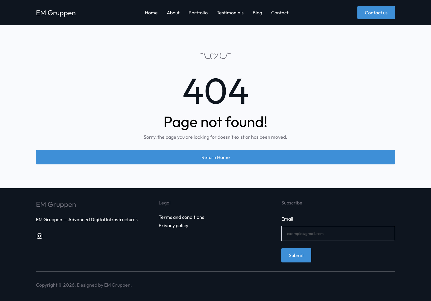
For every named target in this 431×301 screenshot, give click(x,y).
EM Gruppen (56, 12)
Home (151, 13)
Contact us (376, 13)
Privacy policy (173, 225)
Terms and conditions (181, 217)
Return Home (215, 157)
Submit (296, 255)
